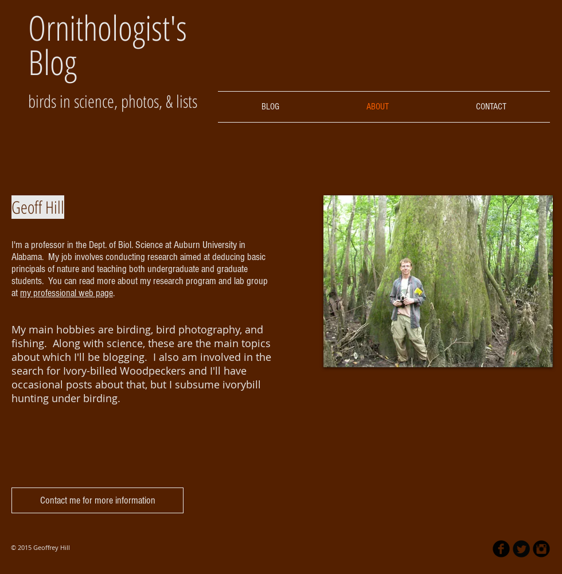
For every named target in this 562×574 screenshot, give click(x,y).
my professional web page (66, 293)
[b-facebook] (501, 548)
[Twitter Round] (521, 548)
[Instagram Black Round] (541, 548)
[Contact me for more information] (97, 500)
